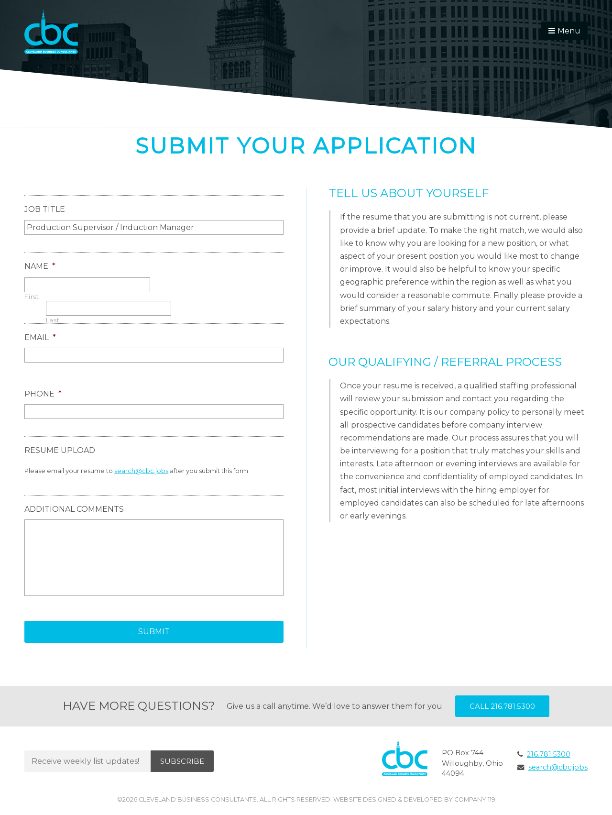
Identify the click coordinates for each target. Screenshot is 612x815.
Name (39, 266)
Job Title (44, 209)
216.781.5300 (548, 754)
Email (40, 337)
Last (53, 320)
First (31, 297)
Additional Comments (74, 509)
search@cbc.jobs (141, 470)
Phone (43, 393)
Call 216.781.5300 (502, 706)
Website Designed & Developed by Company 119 (414, 799)
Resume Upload (59, 450)
